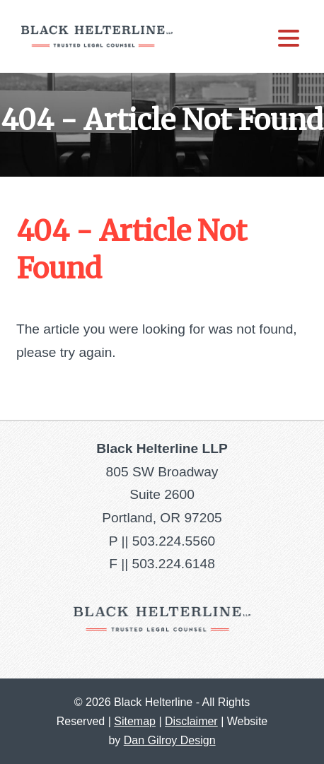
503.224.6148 (173, 563)
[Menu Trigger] (288, 37)
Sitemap (135, 721)
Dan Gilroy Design (170, 740)
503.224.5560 (173, 541)
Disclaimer (191, 721)
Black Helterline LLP (97, 36)
